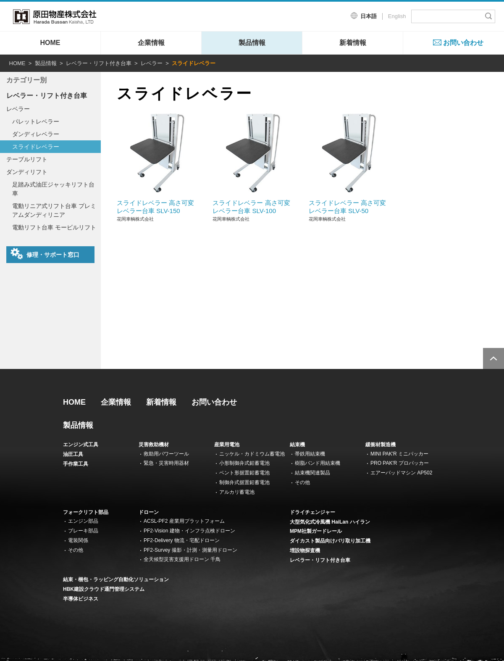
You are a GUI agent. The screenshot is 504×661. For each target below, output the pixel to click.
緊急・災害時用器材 (166, 463)
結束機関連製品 (312, 473)
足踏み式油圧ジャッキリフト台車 (53, 189)
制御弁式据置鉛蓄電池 (244, 482)
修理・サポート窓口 (44, 254)
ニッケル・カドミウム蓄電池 (252, 454)
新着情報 (352, 42)
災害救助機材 (154, 445)
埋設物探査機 (305, 550)
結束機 (297, 445)
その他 (302, 482)
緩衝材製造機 (380, 445)
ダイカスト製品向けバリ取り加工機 (330, 541)
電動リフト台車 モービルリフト (54, 227)
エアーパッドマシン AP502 (401, 473)
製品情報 (252, 42)
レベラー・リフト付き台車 (98, 63)
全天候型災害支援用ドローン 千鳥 (182, 559)
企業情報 (151, 42)
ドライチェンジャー (312, 512)
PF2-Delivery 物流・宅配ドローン (182, 540)
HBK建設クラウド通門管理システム (103, 589)
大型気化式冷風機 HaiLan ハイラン (330, 522)
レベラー (152, 63)
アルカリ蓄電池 (237, 492)
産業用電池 (226, 445)
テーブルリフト (26, 159)
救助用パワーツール (166, 454)
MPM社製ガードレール (316, 531)
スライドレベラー (35, 146)
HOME (50, 42)
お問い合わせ (463, 42)
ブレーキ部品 (83, 531)
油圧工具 (73, 454)
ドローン (149, 512)
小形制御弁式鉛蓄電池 (244, 463)
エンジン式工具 (80, 445)
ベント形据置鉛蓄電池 (244, 473)
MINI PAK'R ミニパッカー (399, 454)
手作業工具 (75, 464)
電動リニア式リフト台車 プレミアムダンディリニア (54, 210)
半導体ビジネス (80, 599)
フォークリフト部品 (85, 512)
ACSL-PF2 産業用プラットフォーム (184, 521)
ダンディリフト (26, 172)
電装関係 (78, 540)
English (397, 16)
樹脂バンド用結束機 (317, 463)
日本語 (368, 16)
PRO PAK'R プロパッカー (399, 463)
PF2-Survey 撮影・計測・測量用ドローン (190, 550)
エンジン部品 (83, 521)
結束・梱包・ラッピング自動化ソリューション (116, 579)
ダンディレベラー (35, 134)
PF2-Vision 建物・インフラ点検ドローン (189, 531)
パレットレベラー (35, 121)
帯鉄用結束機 (310, 454)
